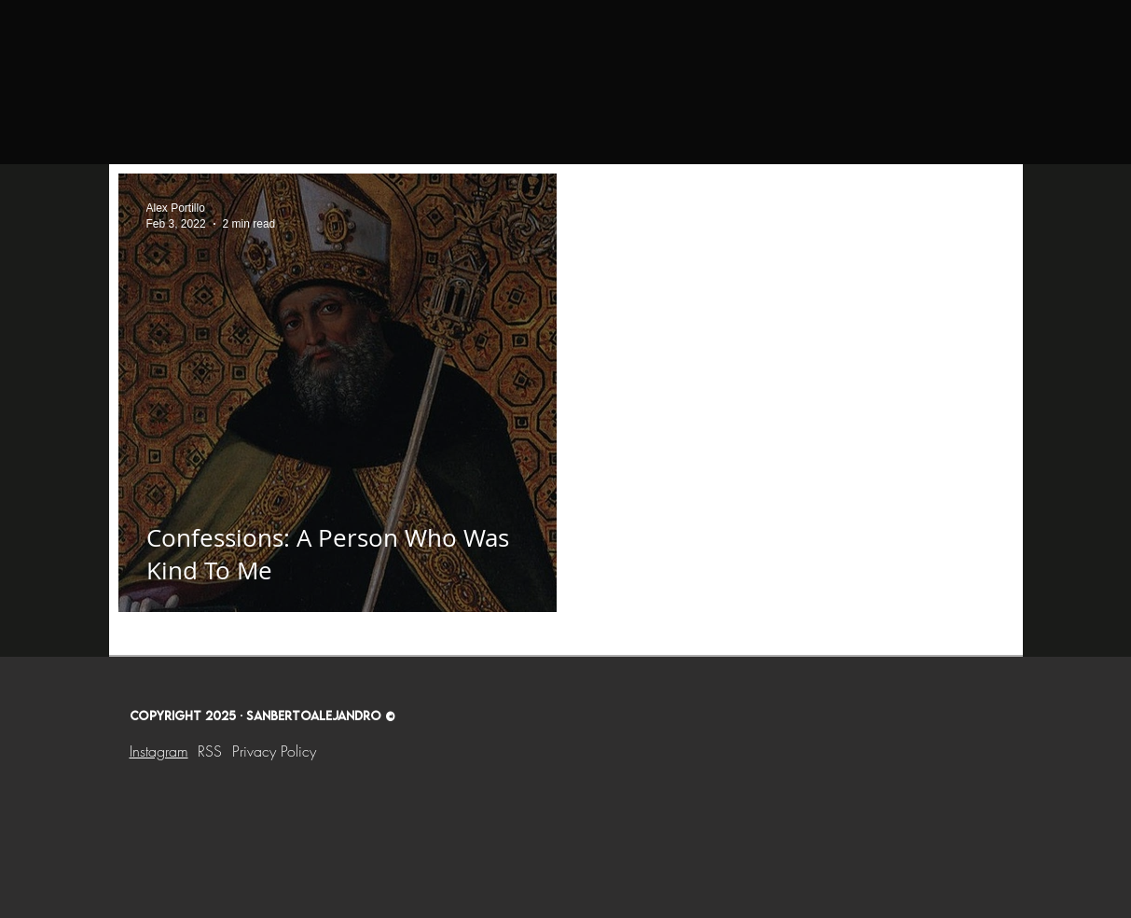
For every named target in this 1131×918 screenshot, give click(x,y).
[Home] (205, 38)
